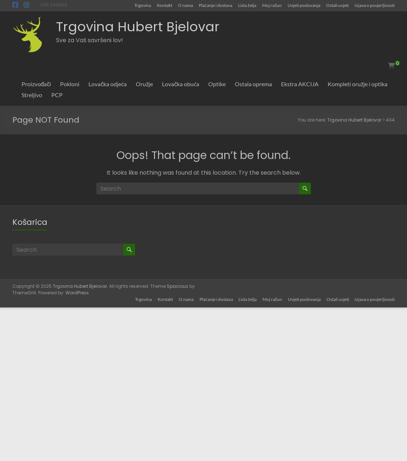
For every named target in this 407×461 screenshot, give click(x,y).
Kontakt (164, 5)
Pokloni (69, 83)
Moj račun (272, 5)
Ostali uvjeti (337, 5)
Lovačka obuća (180, 83)
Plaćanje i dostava (215, 5)
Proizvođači (36, 83)
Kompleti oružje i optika (357, 83)
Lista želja (247, 5)
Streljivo (31, 94)
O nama (185, 5)
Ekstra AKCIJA (300, 83)
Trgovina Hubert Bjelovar (138, 26)
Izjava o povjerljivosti (375, 5)
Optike (217, 83)
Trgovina (142, 5)
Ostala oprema (253, 83)
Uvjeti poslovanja (304, 5)
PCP (57, 94)
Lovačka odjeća (107, 83)
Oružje (144, 83)
